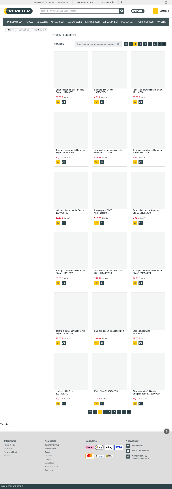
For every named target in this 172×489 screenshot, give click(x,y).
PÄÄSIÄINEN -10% (85, 2)
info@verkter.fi (145, 450)
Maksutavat (50, 463)
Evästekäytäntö (51, 466)
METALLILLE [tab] (42, 22)
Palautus (48, 456)
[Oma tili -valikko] (166, 2)
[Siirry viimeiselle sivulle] (164, 44)
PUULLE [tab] (29, 22)
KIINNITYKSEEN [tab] (92, 22)
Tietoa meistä (9, 445)
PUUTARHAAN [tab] (127, 22)
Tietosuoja (49, 470)
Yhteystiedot (9, 448)
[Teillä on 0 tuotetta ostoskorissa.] (161, 11)
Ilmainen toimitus (52, 445)
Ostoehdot (49, 459)
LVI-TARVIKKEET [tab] (110, 22)
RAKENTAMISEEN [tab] (14, 22)
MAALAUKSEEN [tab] (75, 22)
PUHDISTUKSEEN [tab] (146, 22)
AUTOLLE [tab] (161, 22)
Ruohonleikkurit (23, 30)
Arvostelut (8, 456)
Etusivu (11, 30)
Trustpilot (4, 424)
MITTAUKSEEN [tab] (57, 22)
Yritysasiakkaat (10, 452)
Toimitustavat (50, 448)
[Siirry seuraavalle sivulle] (159, 44)
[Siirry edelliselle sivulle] (130, 44)
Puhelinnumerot (138, 445)
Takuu (47, 452)
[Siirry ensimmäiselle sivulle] (126, 44)
